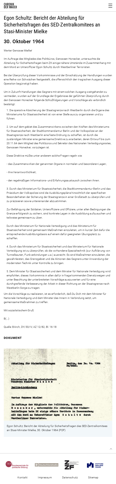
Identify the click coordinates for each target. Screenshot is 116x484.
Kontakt (22, 477)
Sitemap (93, 477)
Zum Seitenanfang (111, 449)
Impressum (45, 477)
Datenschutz (70, 477)
